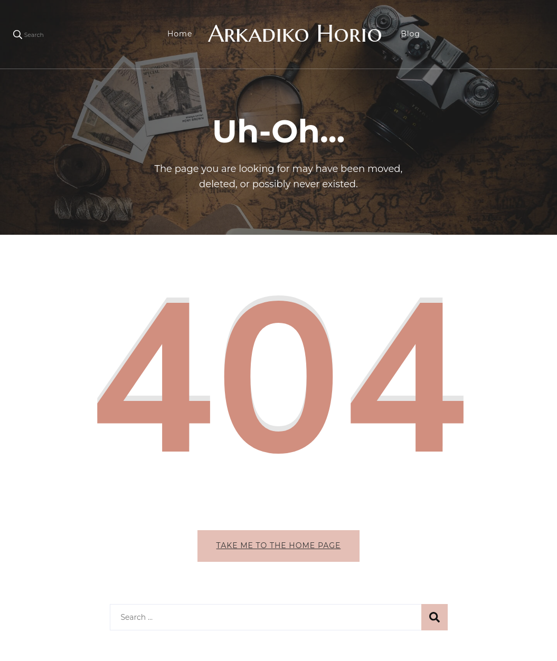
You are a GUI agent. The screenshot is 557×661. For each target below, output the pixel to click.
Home (179, 34)
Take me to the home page (278, 545)
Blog (410, 34)
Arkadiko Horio (295, 33)
